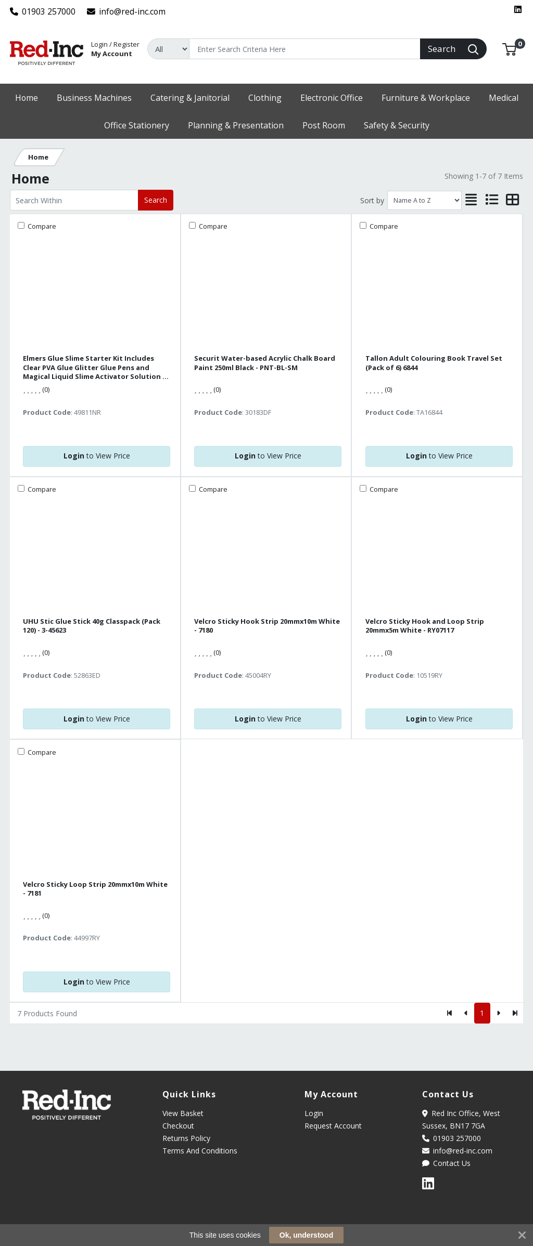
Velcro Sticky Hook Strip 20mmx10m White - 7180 (267, 626)
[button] (509, 48)
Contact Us (446, 1163)
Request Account (333, 1126)
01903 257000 (43, 11)
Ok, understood (306, 1235)
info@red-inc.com (126, 11)
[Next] (498, 1013)
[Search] (305, 48)
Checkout (178, 1126)
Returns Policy (186, 1138)
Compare (41, 226)
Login (313, 1113)
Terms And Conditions (199, 1151)
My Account (115, 48)
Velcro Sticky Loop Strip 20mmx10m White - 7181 (95, 889)
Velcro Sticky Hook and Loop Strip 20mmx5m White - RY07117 (424, 626)
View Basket (183, 1113)
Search (155, 200)
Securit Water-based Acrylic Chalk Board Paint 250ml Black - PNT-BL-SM (264, 363)
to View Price (97, 456)
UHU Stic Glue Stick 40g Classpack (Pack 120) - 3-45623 (91, 626)
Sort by (372, 200)
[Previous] (466, 1013)
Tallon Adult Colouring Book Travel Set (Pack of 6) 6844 (433, 363)
